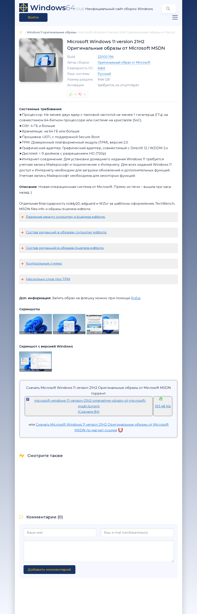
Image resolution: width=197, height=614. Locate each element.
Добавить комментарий (49, 569)
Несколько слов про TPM (48, 279)
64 (57, 7)
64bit (101, 68)
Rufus (135, 298)
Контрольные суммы (44, 263)
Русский (104, 74)
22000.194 (106, 57)
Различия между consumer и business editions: (65, 216)
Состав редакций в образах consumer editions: (66, 232)
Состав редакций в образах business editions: (65, 248)
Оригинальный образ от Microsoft (124, 62)
